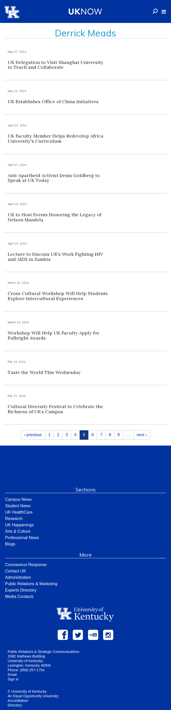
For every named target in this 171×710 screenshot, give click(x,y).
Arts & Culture (18, 531)
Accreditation (18, 701)
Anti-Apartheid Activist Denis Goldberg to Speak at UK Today (54, 177)
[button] (163, 12)
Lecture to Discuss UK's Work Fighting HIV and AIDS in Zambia (55, 256)
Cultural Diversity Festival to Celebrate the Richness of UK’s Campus (55, 409)
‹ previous (33, 435)
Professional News (22, 537)
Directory (15, 705)
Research (13, 518)
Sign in (13, 679)
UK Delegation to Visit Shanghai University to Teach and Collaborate (55, 64)
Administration (18, 577)
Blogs (10, 544)
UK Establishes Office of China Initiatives (53, 101)
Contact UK (15, 571)
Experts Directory (20, 590)
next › (142, 435)
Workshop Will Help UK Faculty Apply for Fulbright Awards (53, 335)
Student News (18, 506)
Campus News (18, 499)
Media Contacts (19, 596)
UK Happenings (19, 525)
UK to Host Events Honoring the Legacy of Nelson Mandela (54, 217)
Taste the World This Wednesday (44, 372)
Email (12, 675)
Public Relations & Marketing (31, 584)
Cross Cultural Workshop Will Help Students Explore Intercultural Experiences (58, 295)
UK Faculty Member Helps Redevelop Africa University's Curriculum (55, 138)
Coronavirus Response (26, 564)
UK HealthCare (19, 512)
